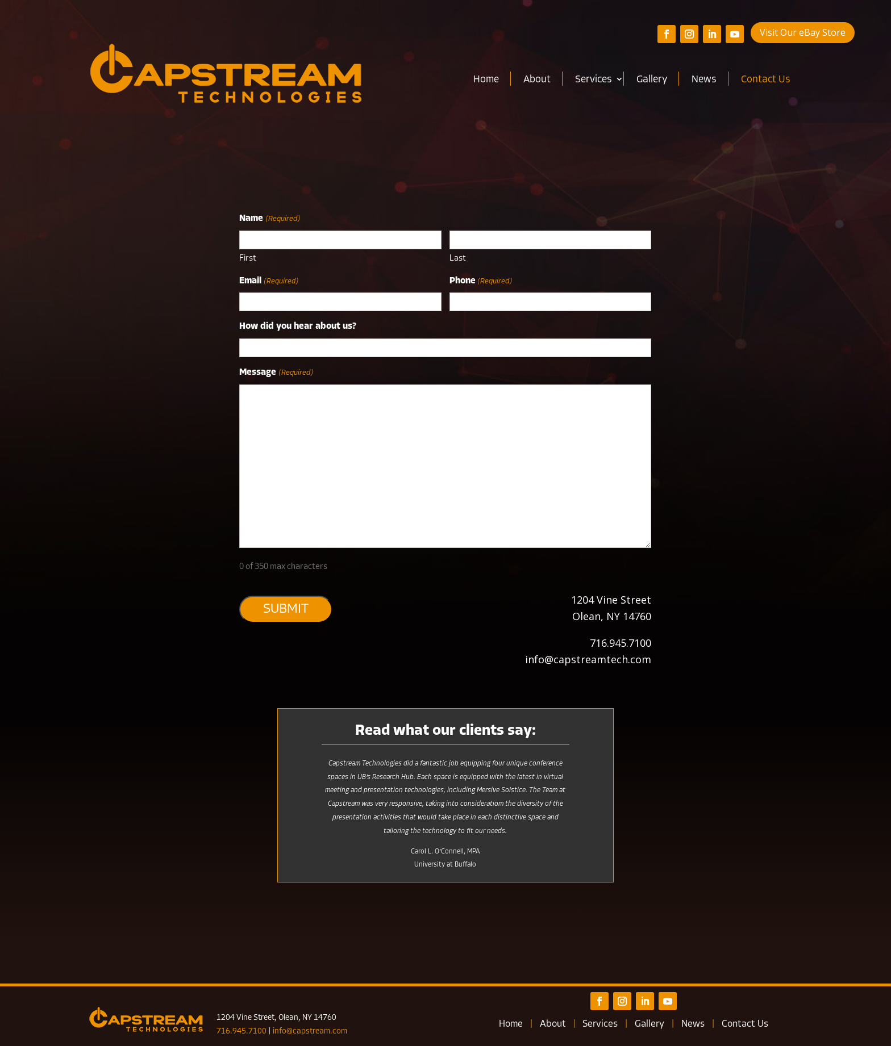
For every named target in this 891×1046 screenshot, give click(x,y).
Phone (480, 281)
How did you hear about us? (297, 326)
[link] (226, 73)
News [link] (704, 79)
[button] (666, 34)
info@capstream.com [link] (310, 1031)
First (247, 258)
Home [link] (486, 79)
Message (276, 373)
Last (457, 258)
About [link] (537, 79)
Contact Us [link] (765, 79)
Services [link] (593, 79)
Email (268, 281)
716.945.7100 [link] (241, 1031)
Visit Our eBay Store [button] (803, 32)
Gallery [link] (651, 79)
